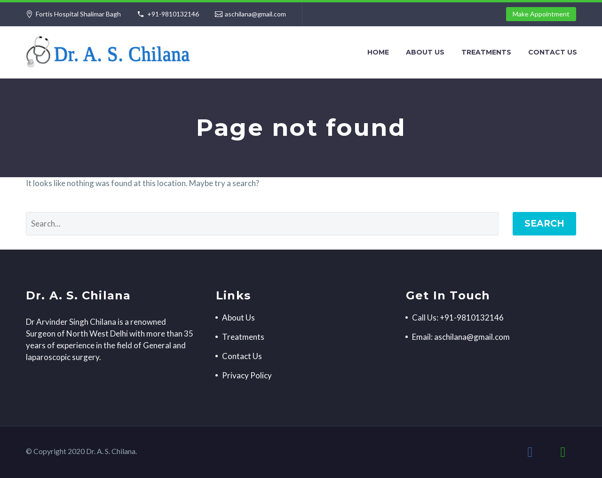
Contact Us (552, 52)
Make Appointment (541, 14)
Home (378, 52)
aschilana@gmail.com (255, 14)
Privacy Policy (247, 375)
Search (544, 223)
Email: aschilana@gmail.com (461, 337)
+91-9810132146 (173, 14)
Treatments (486, 52)
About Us (425, 52)
